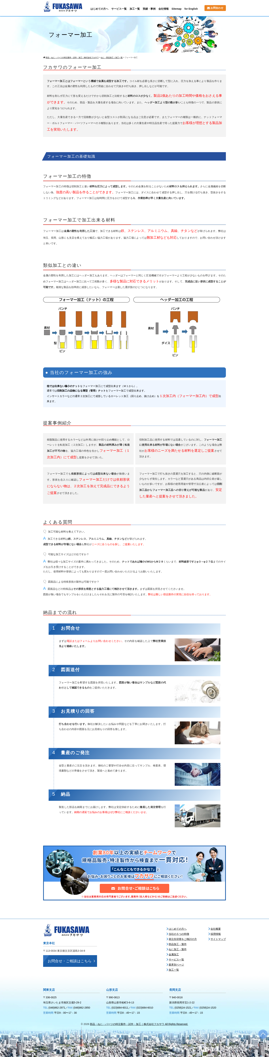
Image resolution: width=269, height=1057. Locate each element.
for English (191, 8)
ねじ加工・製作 (178, 949)
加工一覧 (135, 8)
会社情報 (163, 8)
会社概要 (216, 928)
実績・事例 (149, 8)
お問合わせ (215, 7)
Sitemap (176, 8)
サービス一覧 (119, 8)
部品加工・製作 (178, 944)
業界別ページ (176, 964)
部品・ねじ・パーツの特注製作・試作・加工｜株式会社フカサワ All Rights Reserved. (139, 1024)
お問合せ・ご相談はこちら (70, 961)
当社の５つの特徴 (179, 933)
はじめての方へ (99, 8)
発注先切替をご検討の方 (183, 939)
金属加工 (174, 954)
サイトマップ (218, 939)
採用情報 (216, 933)
